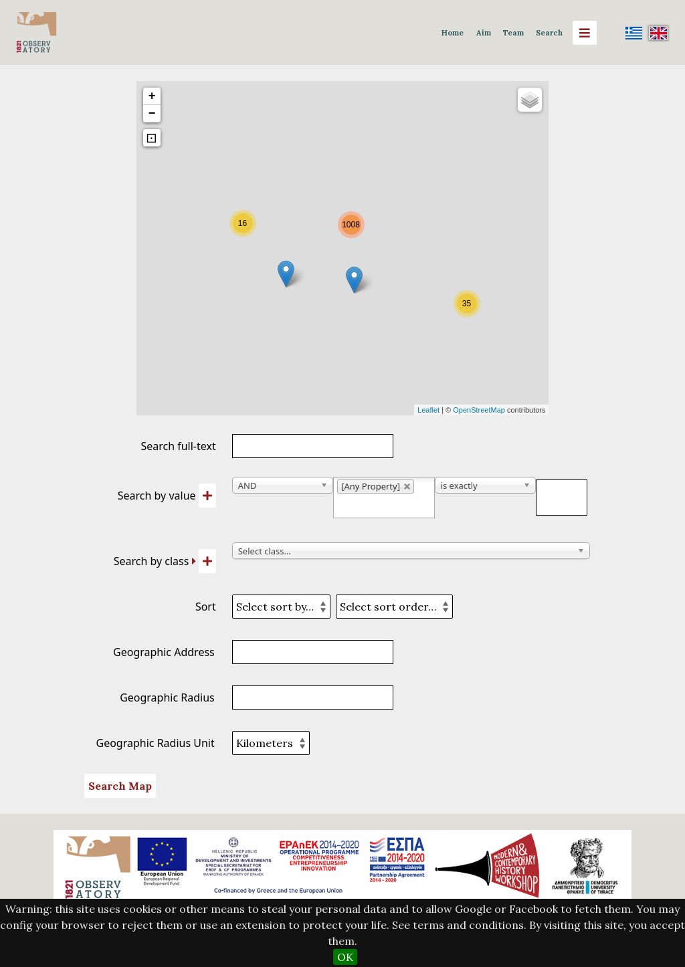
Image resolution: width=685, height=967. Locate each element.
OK (345, 957)
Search (549, 32)
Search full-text (177, 446)
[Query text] (561, 497)
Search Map (120, 785)
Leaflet (428, 410)
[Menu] (585, 33)
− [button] (152, 114)
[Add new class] (207, 561)
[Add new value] (207, 495)
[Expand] (194, 561)
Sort (205, 606)
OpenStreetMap (479, 410)
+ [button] (152, 96)
